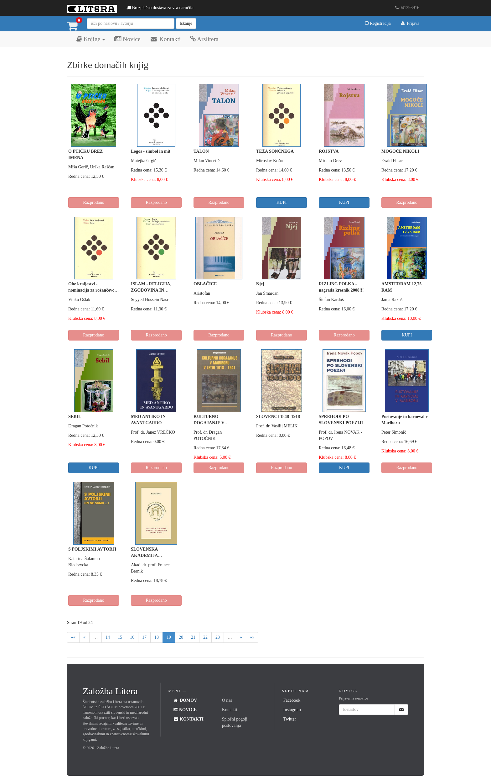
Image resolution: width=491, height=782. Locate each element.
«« (73, 637)
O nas (227, 700)
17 (144, 637)
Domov (185, 700)
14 (108, 637)
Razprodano (93, 202)
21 (193, 637)
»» (252, 637)
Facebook (291, 700)
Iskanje (186, 23)
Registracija (377, 23)
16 (132, 637)
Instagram (292, 709)
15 (120, 637)
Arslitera (204, 39)
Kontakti (165, 39)
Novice (127, 39)
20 (181, 637)
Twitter (289, 719)
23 (217, 637)
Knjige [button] (90, 39)
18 (156, 637)
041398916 (407, 7)
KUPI (282, 202)
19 (169, 637)
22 (205, 637)
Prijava (409, 23)
